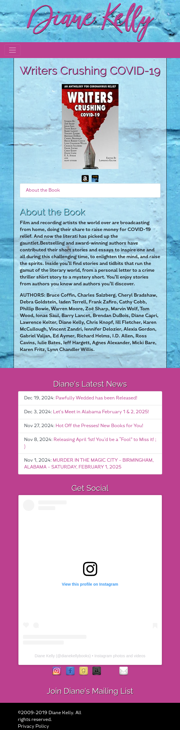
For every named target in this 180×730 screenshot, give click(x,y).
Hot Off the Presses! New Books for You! (99, 426)
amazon (85, 178)
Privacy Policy (33, 726)
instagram (57, 671)
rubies (110, 671)
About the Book (43, 190)
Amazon (96, 671)
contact (123, 671)
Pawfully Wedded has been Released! (96, 398)
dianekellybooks (75, 656)
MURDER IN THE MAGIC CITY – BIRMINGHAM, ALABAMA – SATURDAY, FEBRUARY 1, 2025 (89, 463)
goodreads (83, 671)
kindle (95, 178)
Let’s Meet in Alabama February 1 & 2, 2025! (101, 412)
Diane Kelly (45, 656)
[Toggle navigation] (12, 50)
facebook (70, 671)
